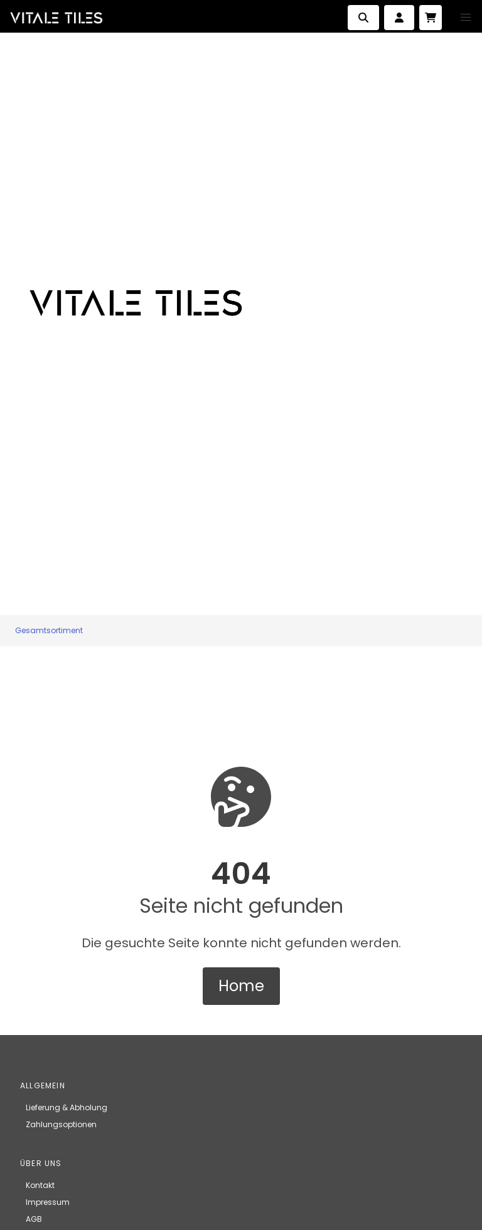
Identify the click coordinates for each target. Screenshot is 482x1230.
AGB (34, 1219)
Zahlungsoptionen (61, 1124)
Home (241, 985)
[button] (465, 17)
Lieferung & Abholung (66, 1107)
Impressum (48, 1202)
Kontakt (40, 1185)
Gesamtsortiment (49, 630)
